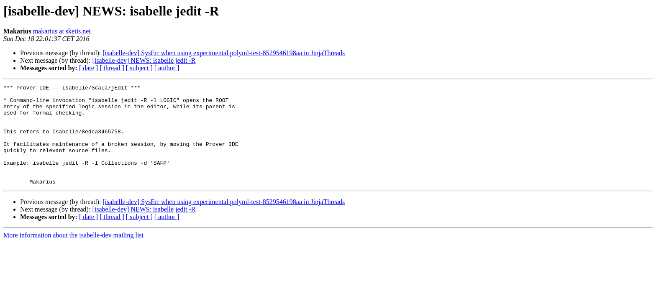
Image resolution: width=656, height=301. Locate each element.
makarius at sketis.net (62, 31)
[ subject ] (139, 67)
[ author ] (166, 67)
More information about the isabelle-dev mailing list (73, 255)
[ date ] (88, 67)
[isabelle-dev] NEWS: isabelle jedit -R (143, 60)
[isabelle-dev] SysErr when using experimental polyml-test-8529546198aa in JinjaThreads (223, 52)
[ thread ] (112, 67)
